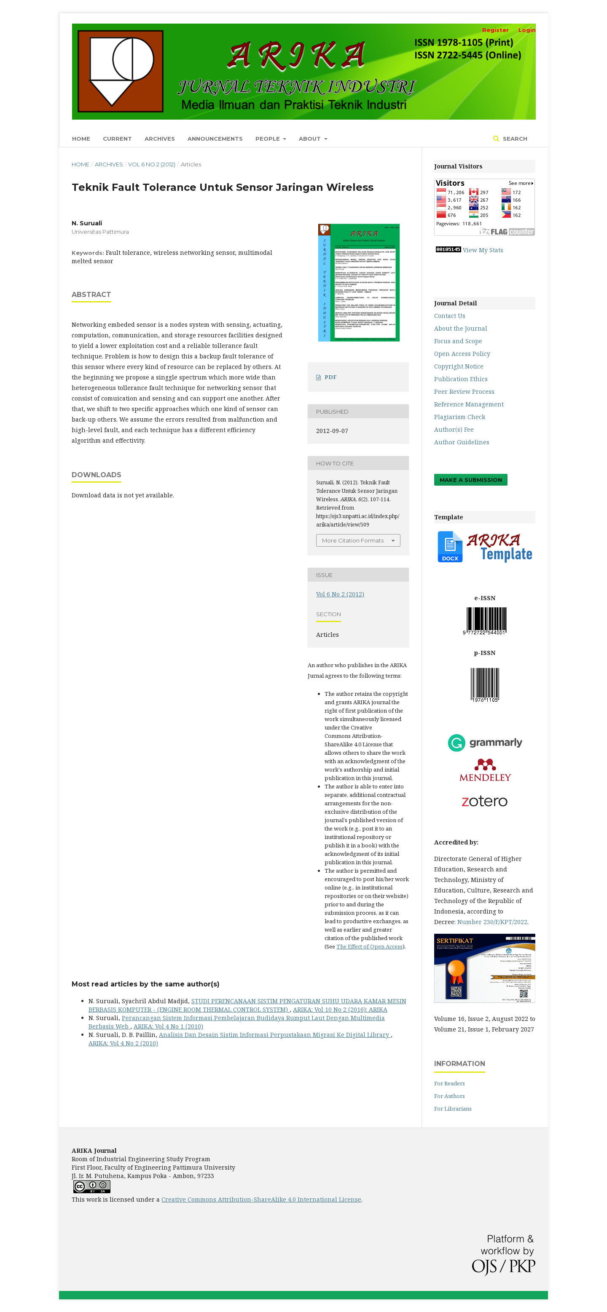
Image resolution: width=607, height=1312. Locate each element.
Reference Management (469, 404)
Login (527, 30)
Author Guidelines (461, 442)
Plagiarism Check (459, 417)
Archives (160, 138)
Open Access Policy (462, 354)
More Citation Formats (353, 540)
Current (117, 138)
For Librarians (453, 1108)
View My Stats (483, 250)
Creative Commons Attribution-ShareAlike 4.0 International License (261, 1199)
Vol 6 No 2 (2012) (151, 164)
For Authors (449, 1096)
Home (81, 138)
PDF (331, 377)
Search (514, 138)
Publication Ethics (461, 379)
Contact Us (449, 316)
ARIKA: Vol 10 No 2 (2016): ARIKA (340, 1009)
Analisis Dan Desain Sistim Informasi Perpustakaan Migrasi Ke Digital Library (275, 1035)
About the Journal (460, 328)
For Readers (449, 1083)
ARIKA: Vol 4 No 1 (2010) (168, 1026)
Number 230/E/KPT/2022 (492, 922)
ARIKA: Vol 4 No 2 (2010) (123, 1043)
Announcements (215, 138)
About (310, 138)
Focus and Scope (458, 341)
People (268, 138)
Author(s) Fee (454, 429)
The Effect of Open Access (369, 946)
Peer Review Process (464, 391)
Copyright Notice (458, 366)
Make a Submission (471, 479)
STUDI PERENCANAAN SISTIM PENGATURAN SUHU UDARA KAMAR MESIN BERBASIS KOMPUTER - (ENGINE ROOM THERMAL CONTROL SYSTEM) (247, 1005)
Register (495, 30)
